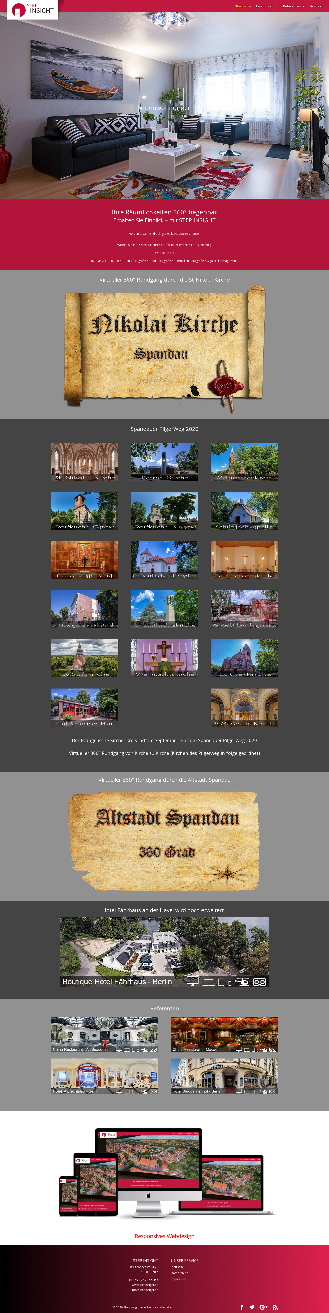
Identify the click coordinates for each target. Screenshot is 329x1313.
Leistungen (264, 6)
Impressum (178, 1279)
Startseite (243, 6)
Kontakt (316, 6)
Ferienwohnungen (164, 108)
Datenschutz (179, 1273)
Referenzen (292, 6)
